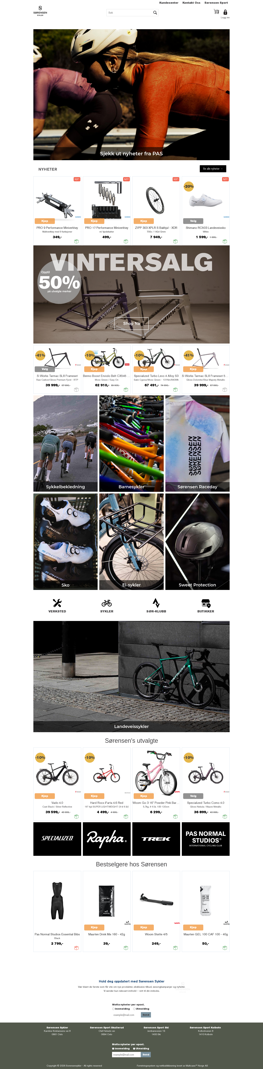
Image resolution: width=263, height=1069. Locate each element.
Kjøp (94, 369)
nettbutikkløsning (167, 1065)
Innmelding (122, 1008)
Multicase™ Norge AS (197, 1065)
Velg (45, 369)
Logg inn (225, 17)
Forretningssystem (146, 1065)
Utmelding (142, 1008)
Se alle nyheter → (213, 168)
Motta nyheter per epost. (128, 1004)
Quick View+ (63, 367)
